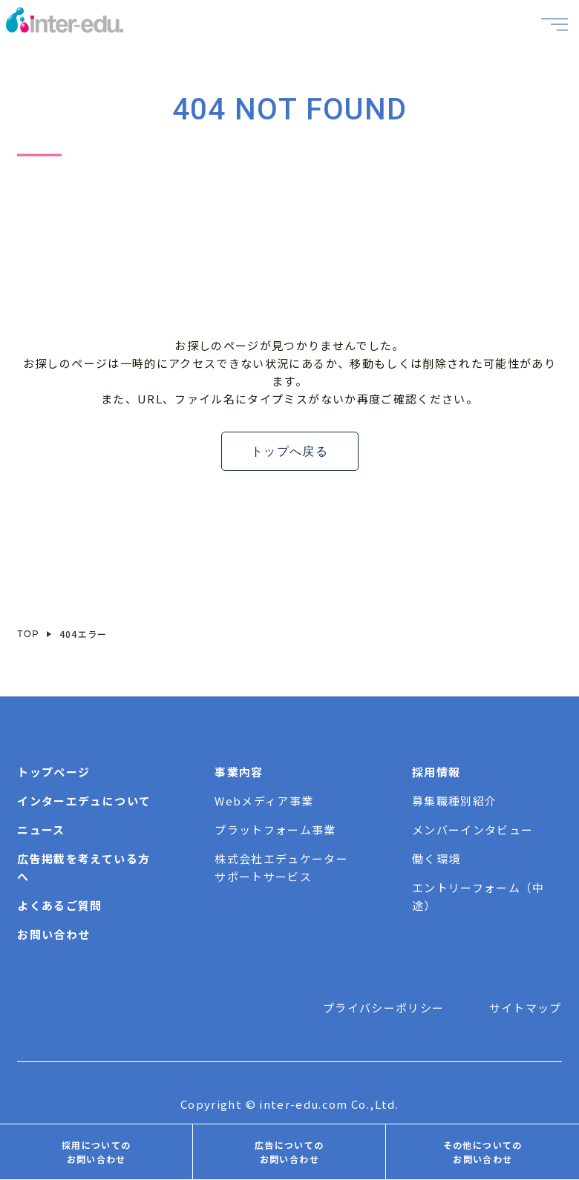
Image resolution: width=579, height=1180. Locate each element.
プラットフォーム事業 (275, 829)
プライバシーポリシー (384, 1007)
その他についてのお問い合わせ (483, 1151)
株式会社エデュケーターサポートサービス (281, 867)
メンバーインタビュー (473, 829)
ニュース (41, 829)
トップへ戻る (289, 451)
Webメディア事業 (264, 800)
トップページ (53, 771)
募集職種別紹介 (454, 800)
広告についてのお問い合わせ (289, 1151)
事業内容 (239, 771)
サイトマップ (525, 1007)
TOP (28, 633)
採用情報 (436, 771)
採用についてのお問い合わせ (96, 1151)
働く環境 (436, 858)
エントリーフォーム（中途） (478, 896)
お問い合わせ (53, 934)
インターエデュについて (84, 800)
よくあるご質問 (59, 905)
